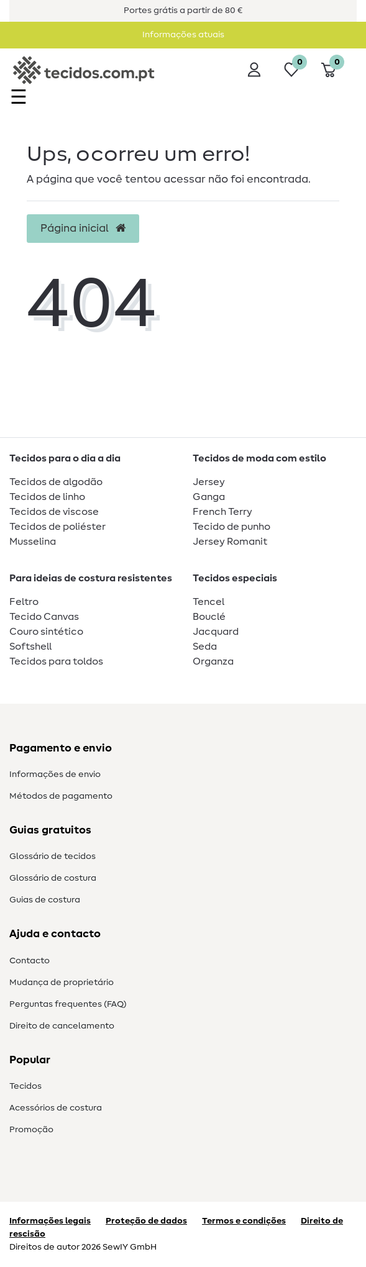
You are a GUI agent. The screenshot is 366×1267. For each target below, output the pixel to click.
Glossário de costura (52, 878)
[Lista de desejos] (291, 69)
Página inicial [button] (83, 228)
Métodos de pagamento (60, 796)
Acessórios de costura (55, 1108)
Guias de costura (44, 900)
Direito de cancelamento (61, 1026)
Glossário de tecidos (52, 856)
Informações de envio (55, 774)
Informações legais (50, 1221)
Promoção (31, 1129)
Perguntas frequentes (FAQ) (68, 1004)
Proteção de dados (146, 1221)
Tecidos (25, 1086)
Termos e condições (244, 1221)
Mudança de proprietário (61, 982)
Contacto (29, 960)
